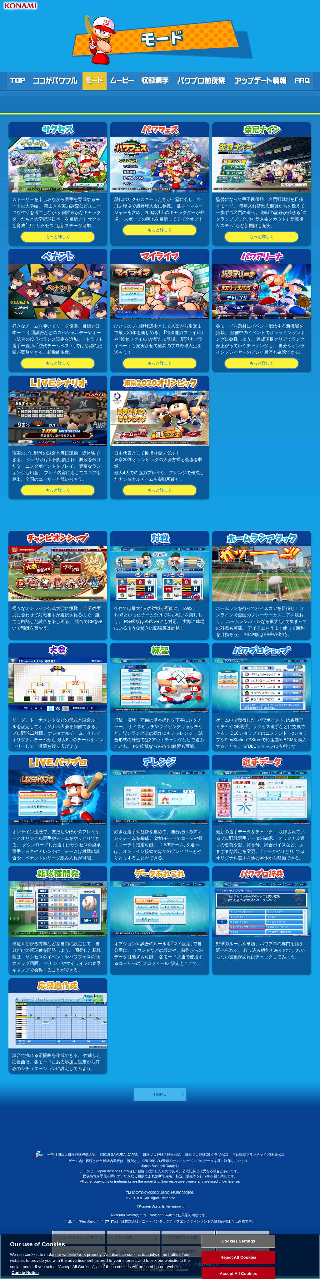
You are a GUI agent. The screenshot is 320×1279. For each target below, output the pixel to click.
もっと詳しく (58, 236)
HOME (160, 1094)
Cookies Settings (238, 1241)
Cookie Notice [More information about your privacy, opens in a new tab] (25, 1272)
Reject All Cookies (238, 1257)
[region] (160, 1256)
